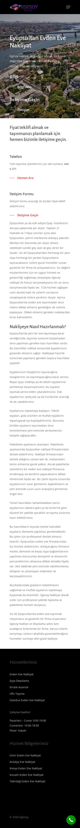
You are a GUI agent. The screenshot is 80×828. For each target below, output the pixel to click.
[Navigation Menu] (68, 7)
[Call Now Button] (71, 820)
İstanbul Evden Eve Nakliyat (27, 700)
